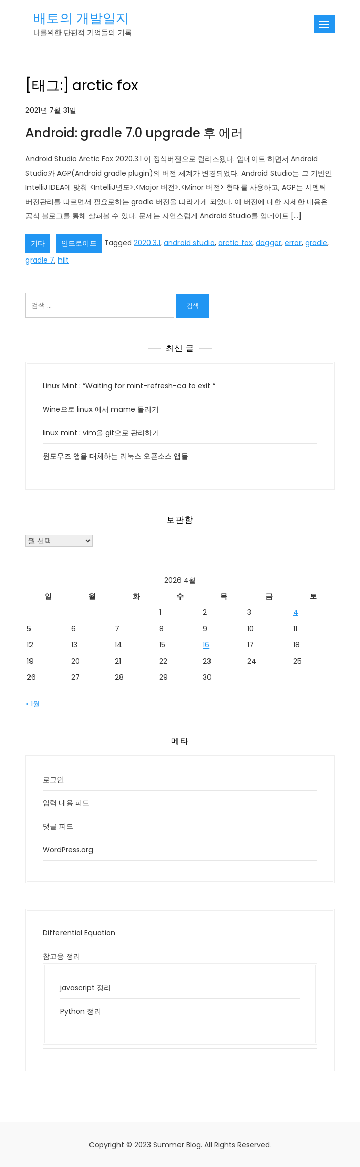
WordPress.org (68, 850)
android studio (189, 242)
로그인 (53, 779)
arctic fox (235, 242)
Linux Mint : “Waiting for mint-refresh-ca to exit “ (129, 386)
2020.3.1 (147, 242)
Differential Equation (79, 933)
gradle (316, 242)
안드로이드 (79, 243)
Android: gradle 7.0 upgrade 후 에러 (134, 132)
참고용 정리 (61, 956)
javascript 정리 (85, 988)
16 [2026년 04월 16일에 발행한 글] (206, 645)
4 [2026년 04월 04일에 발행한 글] (295, 612)
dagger (268, 242)
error (293, 242)
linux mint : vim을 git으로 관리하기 (101, 433)
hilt (63, 260)
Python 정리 (80, 1011)
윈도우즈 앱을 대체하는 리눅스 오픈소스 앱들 (115, 456)
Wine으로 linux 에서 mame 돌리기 (101, 409)
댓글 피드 (58, 826)
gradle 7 (39, 260)
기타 (38, 243)
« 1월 (32, 704)
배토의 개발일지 (81, 18)
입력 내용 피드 (66, 803)
